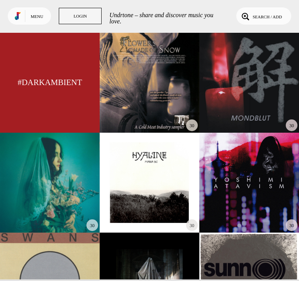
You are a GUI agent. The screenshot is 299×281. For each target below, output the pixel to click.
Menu (37, 16)
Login (80, 16)
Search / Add (261, 16)
